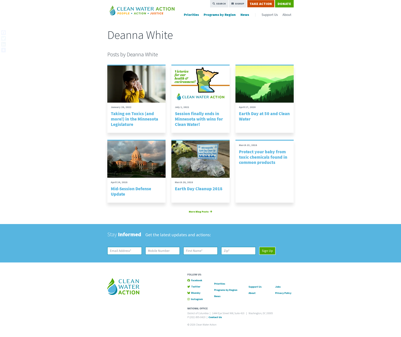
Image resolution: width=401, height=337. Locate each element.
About (286, 14)
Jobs (278, 286)
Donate (284, 3)
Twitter (193, 286)
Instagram (195, 299)
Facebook (194, 280)
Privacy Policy (283, 293)
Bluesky (193, 292)
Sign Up (267, 251)
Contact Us (215, 317)
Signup (237, 3)
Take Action (261, 3)
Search (219, 3)
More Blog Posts (200, 211)
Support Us (270, 14)
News (244, 14)
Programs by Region (220, 14)
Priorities (191, 14)
